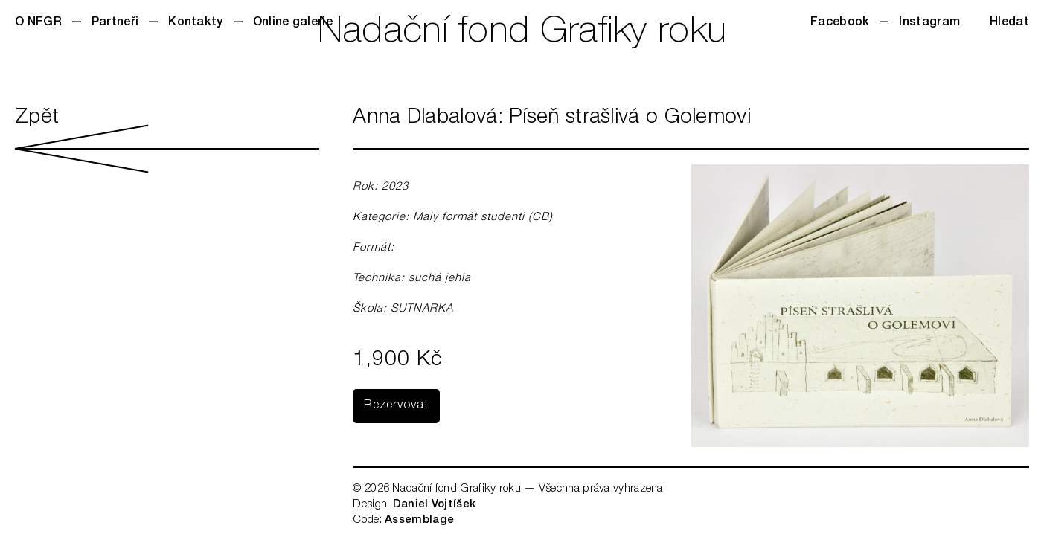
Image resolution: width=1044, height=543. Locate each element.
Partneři (115, 23)
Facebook (839, 23)
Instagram (929, 23)
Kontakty (195, 23)
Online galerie (293, 23)
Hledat (1009, 23)
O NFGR (38, 23)
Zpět (167, 140)
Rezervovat (396, 406)
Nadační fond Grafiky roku (522, 33)
